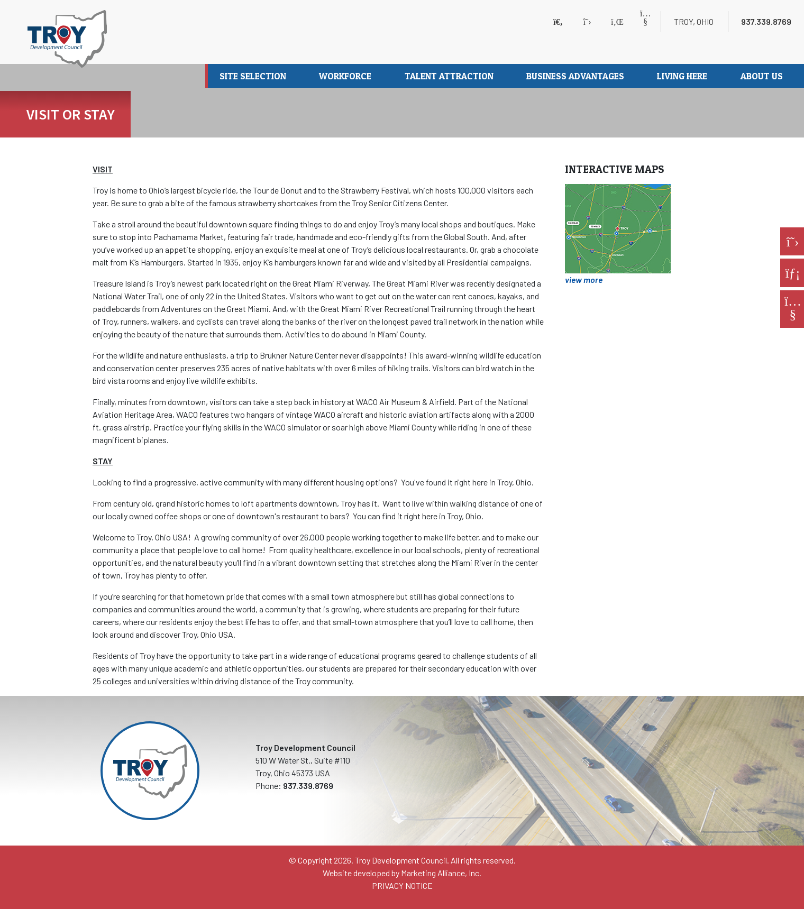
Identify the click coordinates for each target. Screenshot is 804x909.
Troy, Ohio (694, 21)
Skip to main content (0, 9)
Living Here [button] (683, 75)
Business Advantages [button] (576, 75)
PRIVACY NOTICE (402, 885)
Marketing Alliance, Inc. (441, 873)
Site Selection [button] (254, 75)
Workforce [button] (346, 75)
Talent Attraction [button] (450, 75)
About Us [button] (763, 75)
